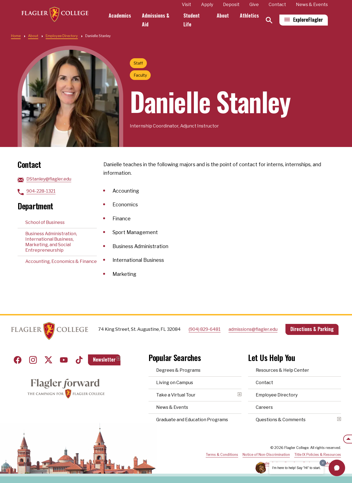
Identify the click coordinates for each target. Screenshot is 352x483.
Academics (122, 15)
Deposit (231, 4)
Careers (264, 407)
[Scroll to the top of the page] (347, 439)
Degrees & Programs (178, 370)
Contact (277, 4)
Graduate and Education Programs (192, 419)
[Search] (269, 20)
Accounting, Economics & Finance (61, 261)
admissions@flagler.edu (253, 329)
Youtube (63, 360)
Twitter (48, 360)
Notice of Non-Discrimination (266, 455)
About (223, 15)
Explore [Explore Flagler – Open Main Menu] (308, 19)
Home (16, 36)
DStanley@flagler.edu (48, 179)
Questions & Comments (281, 419)
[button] (337, 468)
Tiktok (79, 360)
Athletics (249, 15)
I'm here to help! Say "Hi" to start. (296, 468)
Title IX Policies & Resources (317, 455)
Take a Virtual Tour (176, 395)
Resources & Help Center (282, 370)
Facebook (17, 360)
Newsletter (104, 359)
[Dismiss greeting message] (323, 463)
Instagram (33, 360)
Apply (207, 4)
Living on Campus (174, 382)
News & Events (312, 4)
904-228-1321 (41, 191)
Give (254, 4)
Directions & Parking (312, 328)
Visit (186, 4)
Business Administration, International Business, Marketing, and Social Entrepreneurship (51, 242)
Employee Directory (62, 36)
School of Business (45, 222)
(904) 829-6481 (205, 329)
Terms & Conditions (222, 455)
